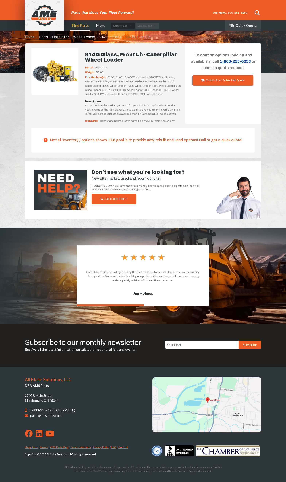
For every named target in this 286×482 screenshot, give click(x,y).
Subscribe (250, 345)
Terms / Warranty (80, 447)
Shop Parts (31, 447)
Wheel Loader (84, 37)
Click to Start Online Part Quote (222, 80)
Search (44, 447)
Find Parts (80, 25)
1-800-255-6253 (236, 12)
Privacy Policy (101, 447)
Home (30, 37)
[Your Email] (202, 345)
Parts (43, 37)
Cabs (117, 37)
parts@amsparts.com (45, 416)
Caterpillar (60, 37)
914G (103, 37)
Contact (123, 447)
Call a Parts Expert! (114, 198)
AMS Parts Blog (59, 447)
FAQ (113, 447)
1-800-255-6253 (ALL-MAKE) (52, 410)
